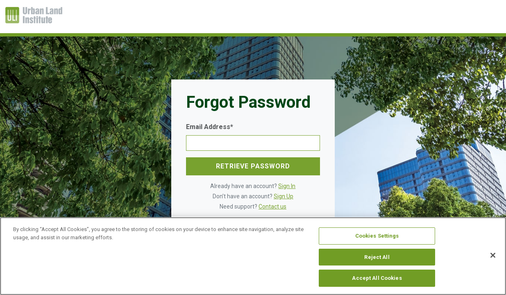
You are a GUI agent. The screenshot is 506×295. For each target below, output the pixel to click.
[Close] (493, 255)
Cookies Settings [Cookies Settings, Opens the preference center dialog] (377, 236)
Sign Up (283, 196)
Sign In (286, 186)
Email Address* (209, 127)
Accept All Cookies (377, 278)
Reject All (376, 257)
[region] (253, 256)
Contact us (272, 206)
